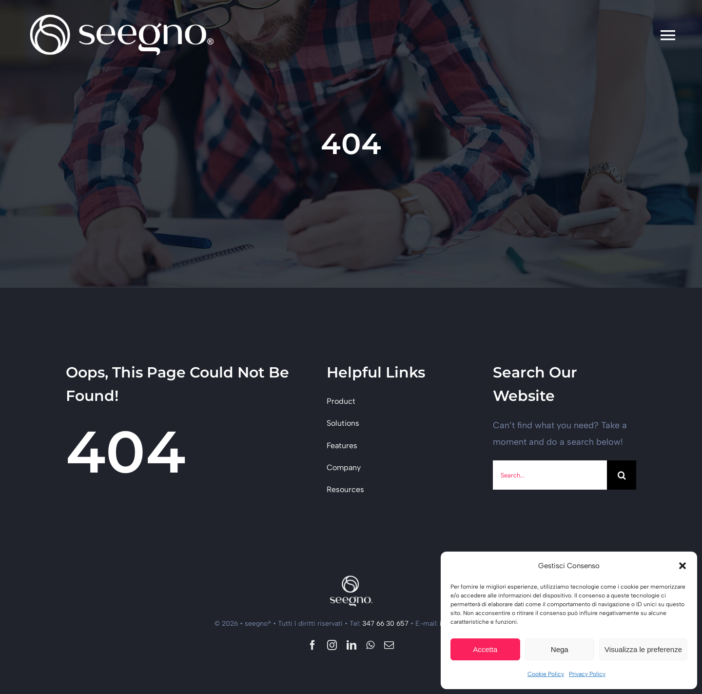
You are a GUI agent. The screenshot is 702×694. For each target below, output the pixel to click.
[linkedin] (351, 645)
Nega (559, 649)
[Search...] (550, 475)
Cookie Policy (545, 674)
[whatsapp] (370, 645)
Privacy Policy (587, 674)
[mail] (389, 645)
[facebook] (312, 645)
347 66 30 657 (385, 623)
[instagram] (332, 645)
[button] (682, 566)
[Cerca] (621, 475)
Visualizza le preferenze (643, 649)
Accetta (485, 649)
